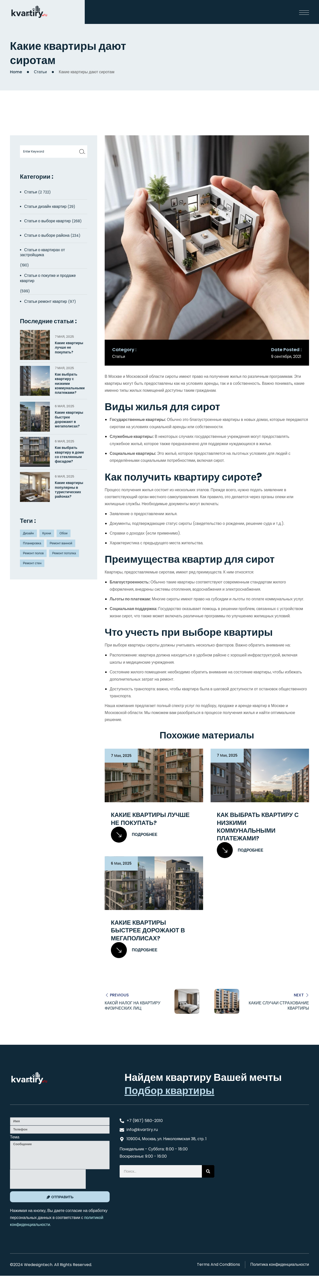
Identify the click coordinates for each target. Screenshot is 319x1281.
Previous (119, 995)
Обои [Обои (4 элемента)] (64, 533)
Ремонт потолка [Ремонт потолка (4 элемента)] (64, 553)
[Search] (208, 1171)
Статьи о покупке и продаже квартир (48, 278)
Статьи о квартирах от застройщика (42, 252)
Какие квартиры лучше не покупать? (150, 818)
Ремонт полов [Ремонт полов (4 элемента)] (33, 553)
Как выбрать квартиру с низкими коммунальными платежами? (258, 826)
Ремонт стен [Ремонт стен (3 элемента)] (32, 563)
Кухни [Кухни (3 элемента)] (46, 533)
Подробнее (134, 835)
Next (299, 995)
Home (16, 72)
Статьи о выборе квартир (47, 221)
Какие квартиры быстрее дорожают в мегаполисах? (148, 930)
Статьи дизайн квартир (45, 206)
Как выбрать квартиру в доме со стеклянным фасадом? (69, 454)
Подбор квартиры (169, 1090)
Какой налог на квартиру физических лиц (132, 1005)
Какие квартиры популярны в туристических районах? (69, 489)
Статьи (40, 72)
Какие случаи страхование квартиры (279, 1005)
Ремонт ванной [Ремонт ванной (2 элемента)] (61, 543)
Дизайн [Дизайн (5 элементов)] (28, 533)
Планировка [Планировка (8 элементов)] (32, 543)
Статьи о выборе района (47, 235)
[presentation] (48, 1179)
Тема (14, 1137)
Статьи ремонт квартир (45, 301)
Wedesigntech (38, 1264)
